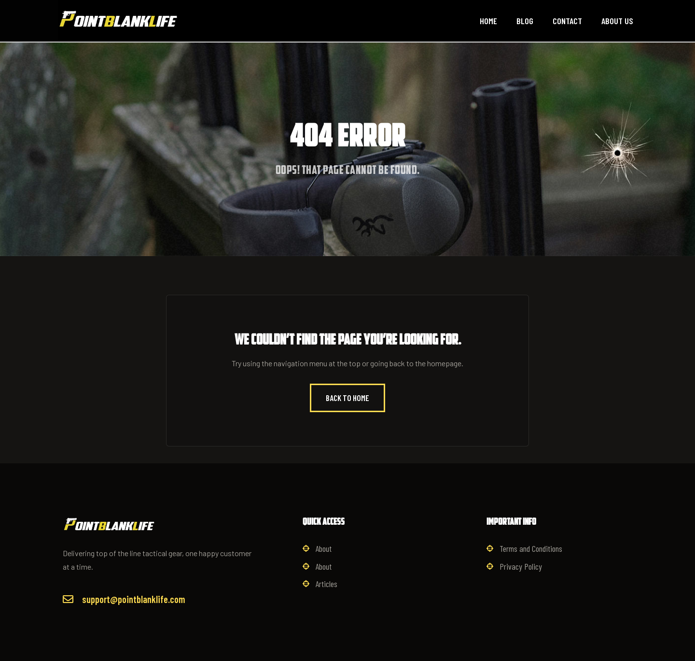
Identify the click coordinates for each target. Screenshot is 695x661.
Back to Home (347, 397)
